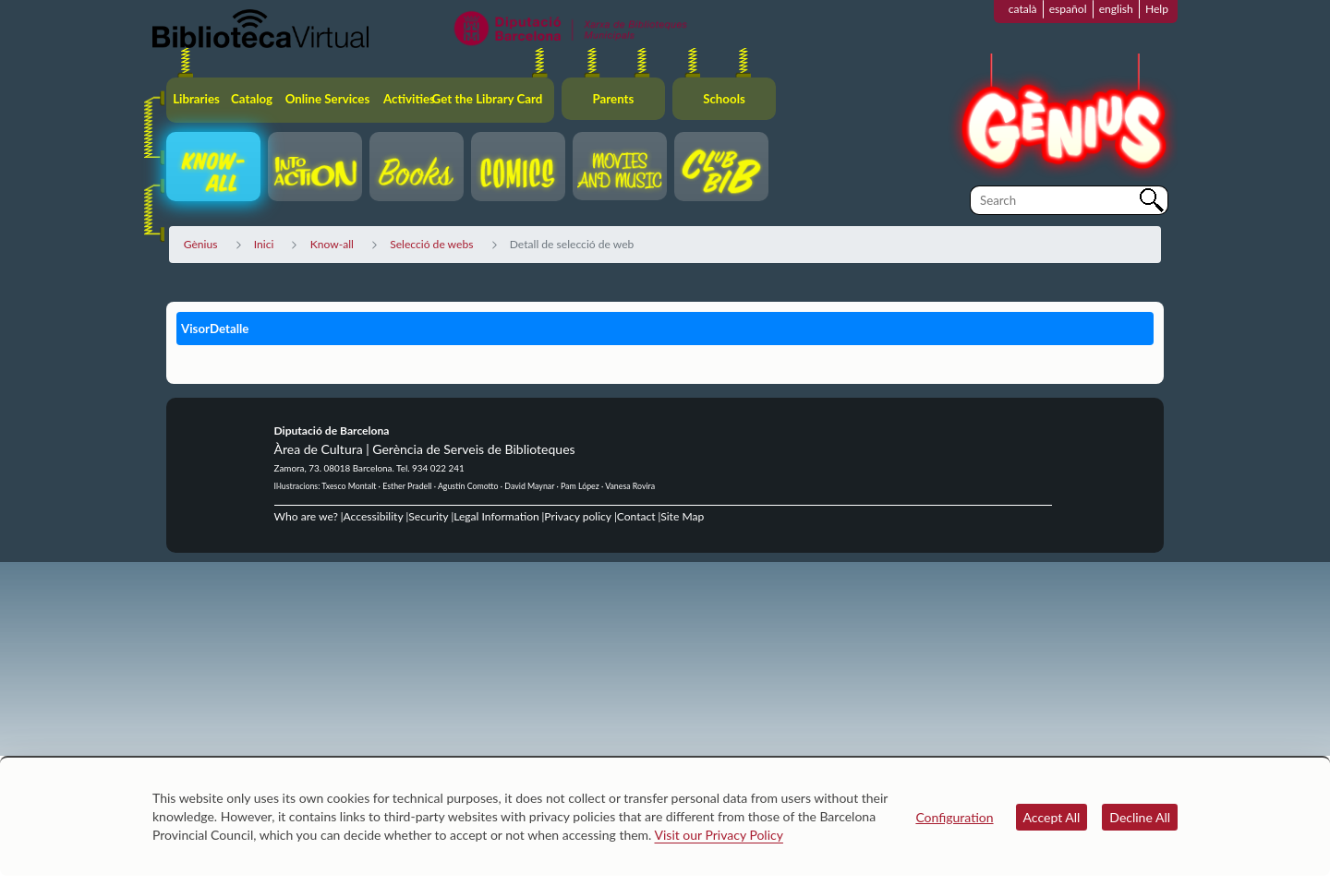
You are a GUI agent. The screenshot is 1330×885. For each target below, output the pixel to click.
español (1068, 9)
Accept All (1052, 817)
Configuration (954, 817)
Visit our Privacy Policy (719, 835)
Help (1156, 9)
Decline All (1139, 817)
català (1023, 9)
